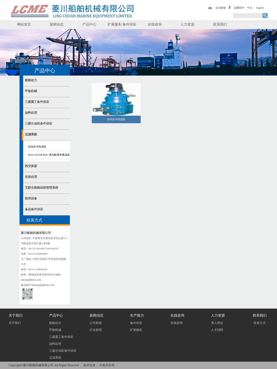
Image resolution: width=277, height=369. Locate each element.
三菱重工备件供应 (37, 102)
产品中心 (89, 24)
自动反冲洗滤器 (37, 146)
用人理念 (217, 323)
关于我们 (15, 323)
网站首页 (24, 24)
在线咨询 (155, 24)
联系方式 (260, 323)
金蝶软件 (239, 7)
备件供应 (136, 323)
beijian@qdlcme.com (43, 284)
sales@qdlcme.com (31, 279)
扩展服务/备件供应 (122, 24)
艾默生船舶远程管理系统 (41, 187)
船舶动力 (31, 80)
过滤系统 (31, 134)
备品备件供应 (34, 209)
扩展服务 (136, 330)
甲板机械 (31, 91)
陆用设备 (31, 198)
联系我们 (220, 24)
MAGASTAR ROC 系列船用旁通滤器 (49, 154)
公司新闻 (96, 323)
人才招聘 (217, 330)
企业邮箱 (221, 7)
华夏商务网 (106, 365)
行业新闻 (96, 330)
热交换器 (31, 166)
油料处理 (31, 112)
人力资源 (187, 24)
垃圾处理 (31, 176)
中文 (249, 7)
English (260, 7)
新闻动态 (57, 24)
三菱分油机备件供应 (38, 123)
